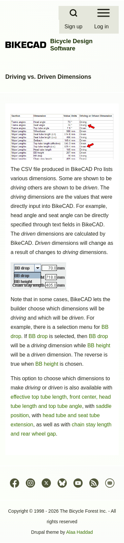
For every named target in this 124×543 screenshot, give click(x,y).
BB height (98, 345)
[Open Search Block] (73, 13)
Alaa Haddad (79, 532)
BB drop (38, 336)
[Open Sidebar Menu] (103, 13)
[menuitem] (74, 27)
